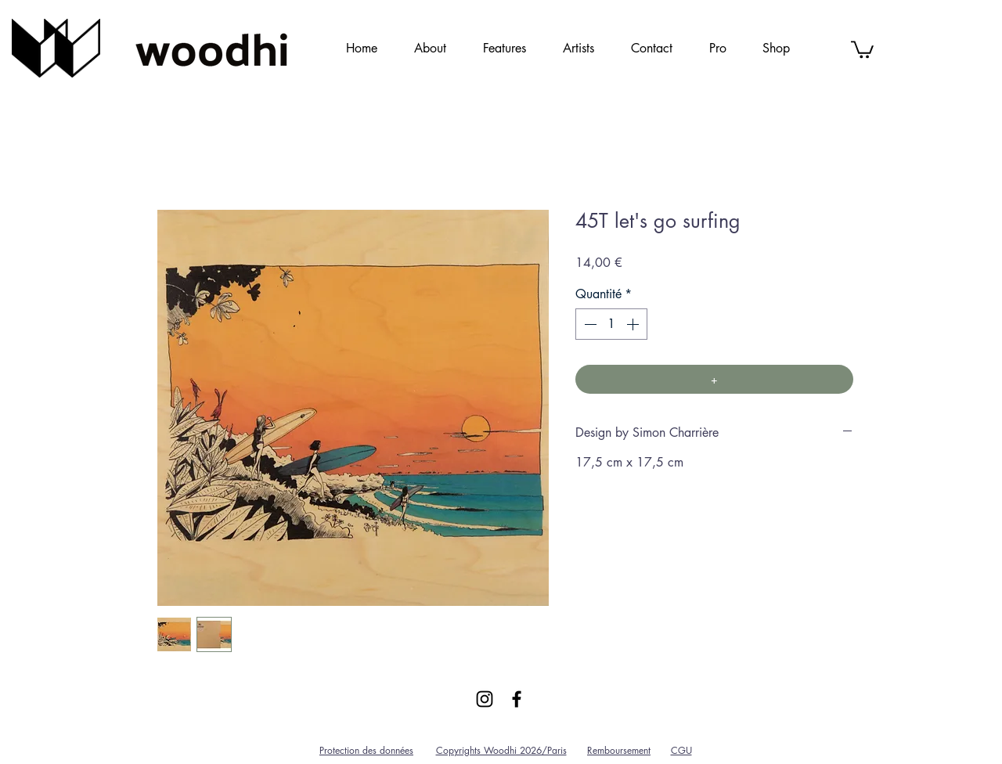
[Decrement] (589, 324)
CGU (681, 750)
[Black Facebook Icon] (517, 699)
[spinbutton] (611, 324)
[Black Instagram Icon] (485, 699)
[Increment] (634, 324)
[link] (862, 48)
